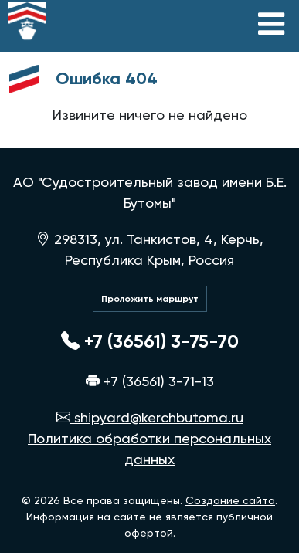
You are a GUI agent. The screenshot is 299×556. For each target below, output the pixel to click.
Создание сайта (230, 500)
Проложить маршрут (150, 298)
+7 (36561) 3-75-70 (150, 341)
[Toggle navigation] (271, 24)
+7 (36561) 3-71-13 (150, 381)
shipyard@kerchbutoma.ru (149, 417)
